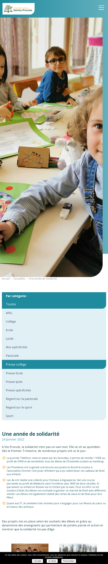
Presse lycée (14, 382)
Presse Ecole (14, 373)
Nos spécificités (16, 347)
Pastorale (12, 356)
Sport (10, 416)
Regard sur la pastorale (22, 399)
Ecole (9, 330)
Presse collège (16, 364)
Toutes (11, 304)
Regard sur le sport (19, 407)
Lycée (9, 338)
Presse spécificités (18, 390)
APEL (9, 313)
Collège (11, 321)
